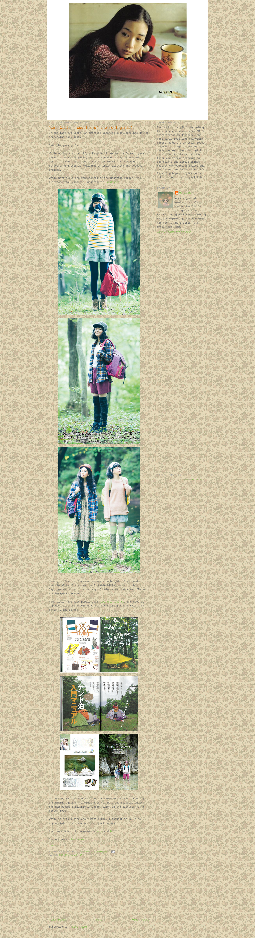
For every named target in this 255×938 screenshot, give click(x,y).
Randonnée (112, 182)
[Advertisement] (127, 109)
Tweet (53, 845)
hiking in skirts (111, 601)
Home (99, 919)
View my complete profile (174, 232)
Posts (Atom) (79, 926)
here (100, 831)
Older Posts (140, 919)
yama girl (77, 855)
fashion (64, 855)
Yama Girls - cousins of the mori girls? (91, 128)
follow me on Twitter (190, 479)
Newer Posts (57, 919)
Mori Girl (185, 193)
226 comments (100, 852)
